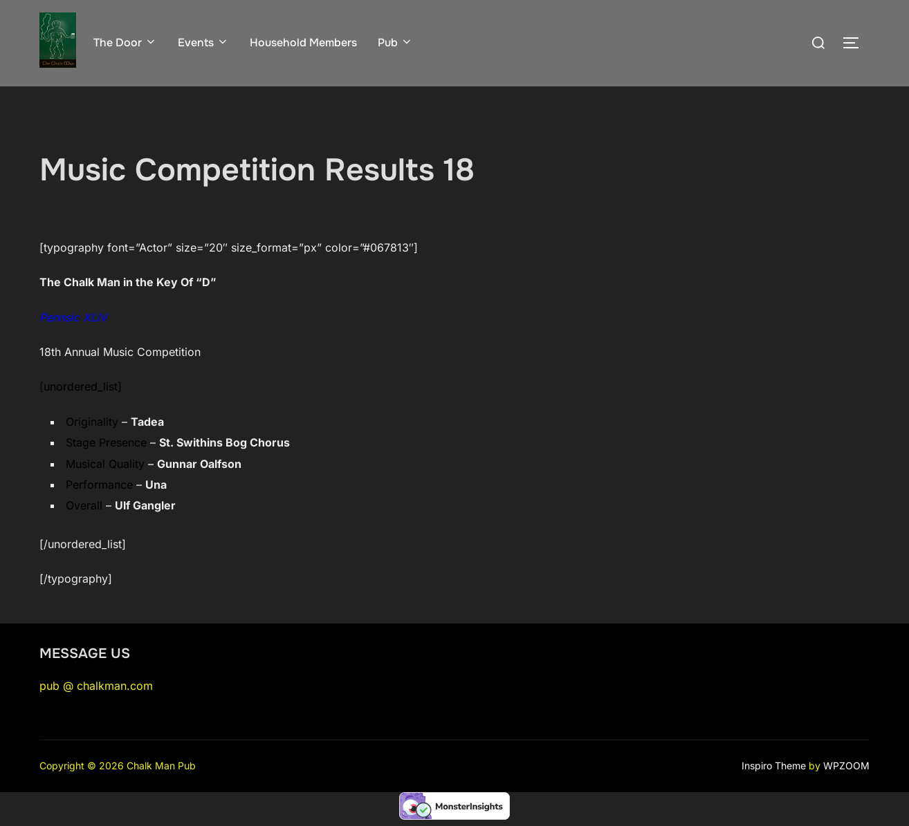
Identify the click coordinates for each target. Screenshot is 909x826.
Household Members (303, 42)
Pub (395, 42)
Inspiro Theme (774, 765)
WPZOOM (846, 765)
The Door (125, 42)
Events (203, 42)
